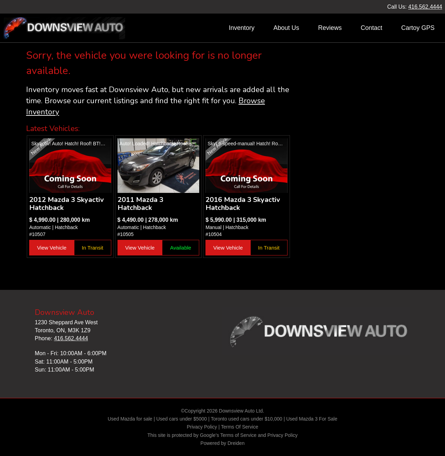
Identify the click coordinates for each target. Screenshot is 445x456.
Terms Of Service (239, 427)
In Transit (92, 248)
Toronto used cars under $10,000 (246, 419)
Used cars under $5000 (181, 419)
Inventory (241, 27)
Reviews (330, 27)
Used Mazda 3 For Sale (311, 419)
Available (180, 248)
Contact (371, 27)
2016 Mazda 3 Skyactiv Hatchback (242, 203)
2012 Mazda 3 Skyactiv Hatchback (66, 203)
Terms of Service (238, 435)
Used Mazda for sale (130, 419)
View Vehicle (51, 248)
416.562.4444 (425, 7)
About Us (286, 27)
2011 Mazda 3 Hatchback (140, 203)
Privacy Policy (202, 427)
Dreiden (235, 443)
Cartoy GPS (418, 27)
